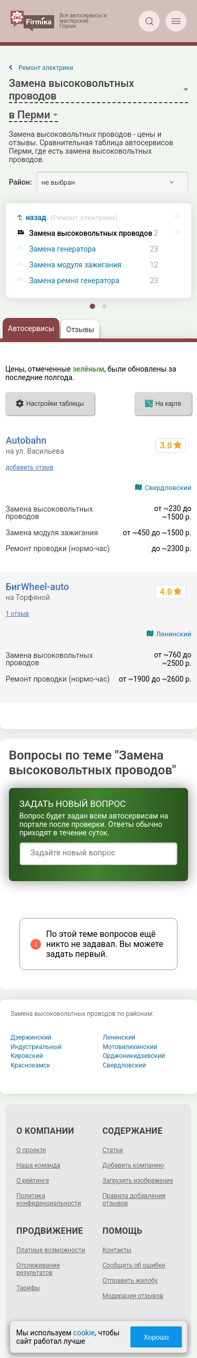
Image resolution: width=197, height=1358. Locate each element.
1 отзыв (17, 613)
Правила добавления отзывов (133, 1199)
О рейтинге (32, 1180)
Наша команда (38, 1165)
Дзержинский (31, 1037)
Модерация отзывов (132, 1296)
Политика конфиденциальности (48, 1199)
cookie (84, 1333)
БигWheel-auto (37, 586)
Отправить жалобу (130, 1280)
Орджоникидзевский (134, 1056)
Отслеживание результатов (38, 1269)
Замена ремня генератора (74, 281)
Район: (20, 182)
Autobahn (26, 440)
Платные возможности (50, 1250)
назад (72, 218)
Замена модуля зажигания (75, 265)
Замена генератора (62, 249)
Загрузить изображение (137, 1180)
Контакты (116, 1250)
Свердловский (167, 488)
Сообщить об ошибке (133, 1265)
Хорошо (156, 1337)
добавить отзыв (30, 467)
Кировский (27, 1056)
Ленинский (173, 634)
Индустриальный (36, 1047)
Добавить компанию (133, 1165)
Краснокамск (30, 1065)
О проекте (31, 1150)
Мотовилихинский (130, 1047)
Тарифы (28, 1288)
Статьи (112, 1150)
